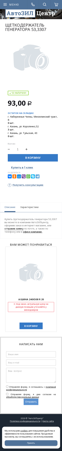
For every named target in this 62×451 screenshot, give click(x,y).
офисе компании (32, 231)
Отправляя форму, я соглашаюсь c (31, 388)
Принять (31, 443)
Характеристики (29, 207)
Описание (9, 207)
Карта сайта (48, 421)
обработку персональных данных (22, 397)
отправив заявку (13, 228)
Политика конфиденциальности (25, 421)
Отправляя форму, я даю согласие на (31, 396)
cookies (24, 430)
